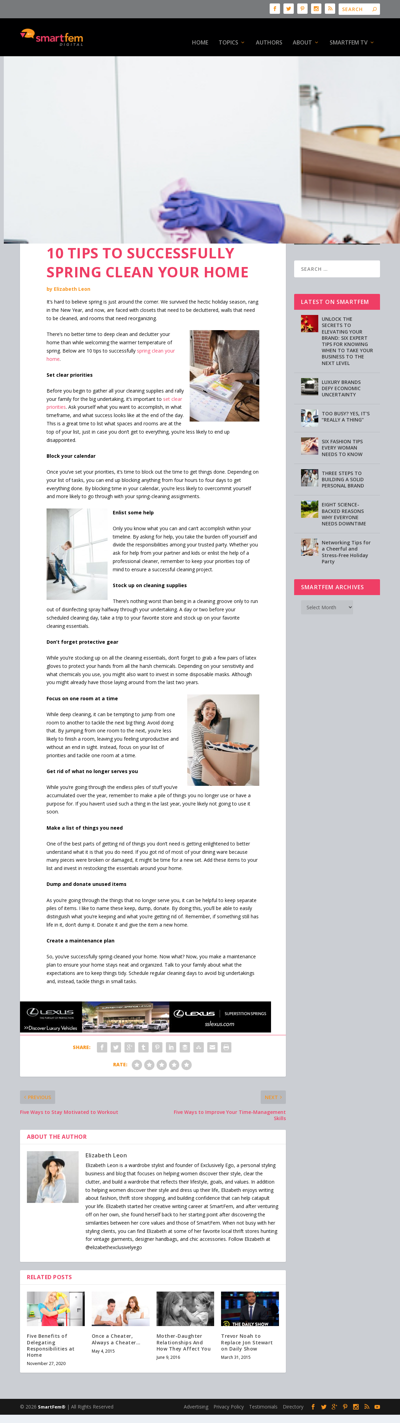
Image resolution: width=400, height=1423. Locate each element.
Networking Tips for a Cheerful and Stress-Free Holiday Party (346, 530)
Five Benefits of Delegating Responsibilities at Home (51, 1324)
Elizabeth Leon (72, 267)
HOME (200, 32)
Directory (293, 1385)
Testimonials (263, 1385)
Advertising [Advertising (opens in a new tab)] (196, 1385)
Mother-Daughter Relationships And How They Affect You (184, 1320)
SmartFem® (52, 1385)
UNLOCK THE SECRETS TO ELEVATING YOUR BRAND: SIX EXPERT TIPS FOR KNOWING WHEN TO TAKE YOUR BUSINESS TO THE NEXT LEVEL (347, 319)
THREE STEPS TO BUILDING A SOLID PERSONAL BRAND (343, 457)
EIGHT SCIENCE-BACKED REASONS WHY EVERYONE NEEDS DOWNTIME (344, 492)
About (302, 32)
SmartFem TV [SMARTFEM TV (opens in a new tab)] (349, 32)
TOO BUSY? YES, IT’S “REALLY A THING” (346, 395)
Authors (269, 32)
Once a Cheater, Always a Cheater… (116, 1317)
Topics (228, 32)
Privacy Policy (228, 1385)
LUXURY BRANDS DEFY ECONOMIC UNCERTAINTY (341, 366)
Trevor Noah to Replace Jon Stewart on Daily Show (247, 1320)
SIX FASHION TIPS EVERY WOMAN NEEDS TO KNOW (342, 426)
